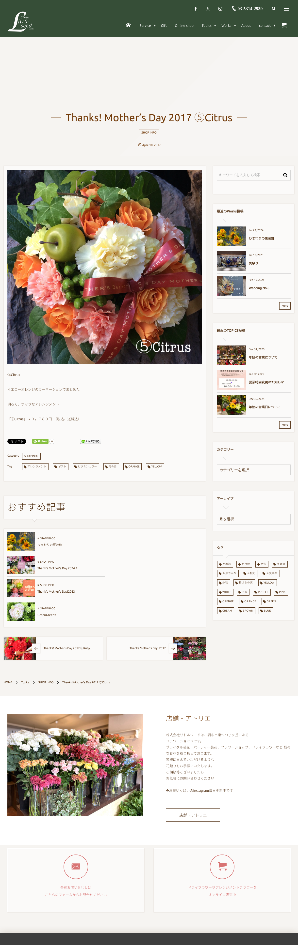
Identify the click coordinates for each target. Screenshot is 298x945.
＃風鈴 (226, 564)
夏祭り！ (255, 263)
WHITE (226, 592)
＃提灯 (251, 573)
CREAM (227, 610)
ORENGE (228, 601)
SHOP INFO (149, 132)
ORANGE (134, 466)
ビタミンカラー (87, 466)
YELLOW (156, 466)
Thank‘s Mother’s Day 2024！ (155, 545)
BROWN (248, 610)
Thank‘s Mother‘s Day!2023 (56, 568)
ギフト (62, 466)
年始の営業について (263, 357)
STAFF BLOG (47, 538)
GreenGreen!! (144, 568)
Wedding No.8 (259, 288)
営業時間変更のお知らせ (266, 382)
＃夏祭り (272, 573)
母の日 (113, 466)
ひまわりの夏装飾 (49, 545)
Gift (106, 935)
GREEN (271, 601)
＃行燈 (246, 564)
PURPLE (263, 592)
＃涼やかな (229, 573)
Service (109, 924)
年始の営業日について (265, 407)
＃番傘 (281, 564)
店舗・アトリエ (193, 775)
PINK (282, 592)
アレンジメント (36, 466)
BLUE (267, 610)
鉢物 (225, 582)
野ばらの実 (246, 582)
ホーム (108, 913)
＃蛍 (263, 564)
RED (244, 592)
